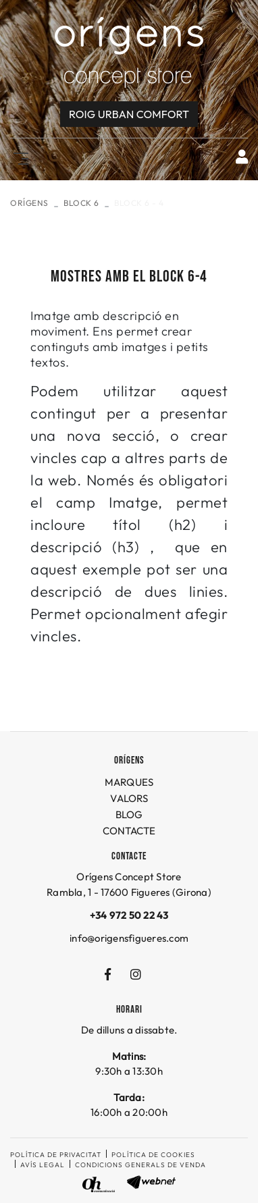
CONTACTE (129, 830)
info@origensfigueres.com (129, 938)
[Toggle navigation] (18, 157)
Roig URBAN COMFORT (129, 114)
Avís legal (42, 1164)
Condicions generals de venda (140, 1164)
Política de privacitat (55, 1154)
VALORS (129, 798)
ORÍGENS (29, 203)
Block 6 (81, 203)
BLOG (129, 814)
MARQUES (129, 782)
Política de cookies (153, 1154)
